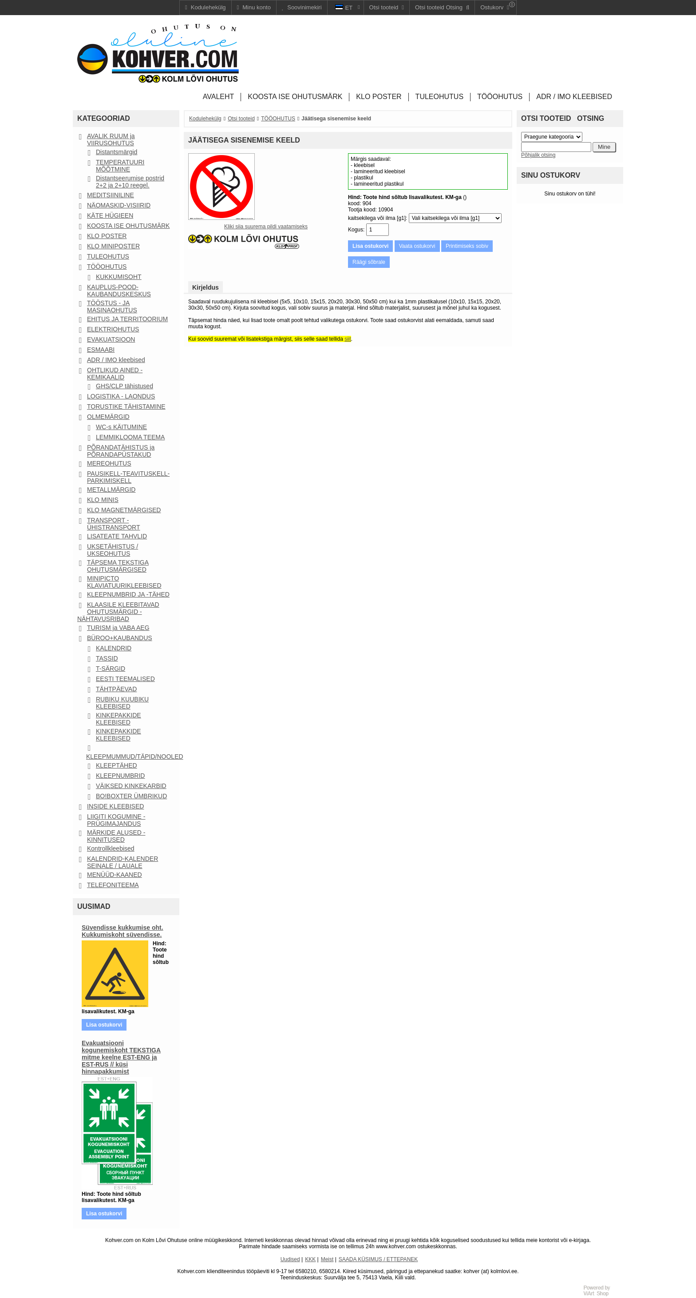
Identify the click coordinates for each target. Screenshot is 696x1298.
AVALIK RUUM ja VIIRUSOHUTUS (111, 139)
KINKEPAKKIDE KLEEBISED (118, 719)
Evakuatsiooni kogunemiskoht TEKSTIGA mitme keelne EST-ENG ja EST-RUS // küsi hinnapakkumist (121, 1057)
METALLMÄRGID (111, 489)
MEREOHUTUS (109, 463)
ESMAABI (101, 349)
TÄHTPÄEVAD (116, 689)
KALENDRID (113, 648)
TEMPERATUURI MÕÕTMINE (120, 166)
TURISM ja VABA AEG (118, 627)
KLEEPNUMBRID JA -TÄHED (128, 594)
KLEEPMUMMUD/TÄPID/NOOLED (134, 756)
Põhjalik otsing (538, 155)
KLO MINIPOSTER (113, 246)
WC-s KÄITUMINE (121, 426)
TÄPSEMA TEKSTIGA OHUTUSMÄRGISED (118, 566)
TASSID (107, 658)
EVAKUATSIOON (111, 339)
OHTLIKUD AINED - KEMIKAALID (114, 373)
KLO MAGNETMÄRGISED (124, 510)
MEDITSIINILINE (110, 195)
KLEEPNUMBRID (120, 775)
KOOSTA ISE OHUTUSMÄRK (128, 225)
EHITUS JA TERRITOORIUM (127, 319)
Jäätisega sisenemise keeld (336, 118)
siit (347, 339)
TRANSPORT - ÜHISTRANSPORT (113, 524)
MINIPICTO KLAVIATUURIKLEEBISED (124, 582)
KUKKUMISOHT (119, 276)
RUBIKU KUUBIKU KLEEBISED (122, 703)
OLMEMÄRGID (108, 416)
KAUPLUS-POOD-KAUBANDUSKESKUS (119, 290)
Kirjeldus (205, 287)
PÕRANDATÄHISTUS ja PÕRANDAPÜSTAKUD (120, 451)
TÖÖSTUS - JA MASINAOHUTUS (112, 306)
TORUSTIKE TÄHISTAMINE (126, 406)
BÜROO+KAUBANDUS (119, 637)
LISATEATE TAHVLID (117, 536)
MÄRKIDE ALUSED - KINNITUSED (116, 836)
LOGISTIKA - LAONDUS (121, 396)
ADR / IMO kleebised (116, 359)
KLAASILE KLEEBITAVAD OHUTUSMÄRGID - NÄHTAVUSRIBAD (118, 611)
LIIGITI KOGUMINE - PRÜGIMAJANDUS (116, 820)
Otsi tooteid (241, 118)
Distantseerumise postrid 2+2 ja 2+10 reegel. (130, 182)
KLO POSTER (107, 235)
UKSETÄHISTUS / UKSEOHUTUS (112, 550)
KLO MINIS (103, 499)
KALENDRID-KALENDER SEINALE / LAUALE (122, 862)
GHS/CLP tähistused (124, 386)
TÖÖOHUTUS (107, 266)
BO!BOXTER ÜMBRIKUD (131, 796)
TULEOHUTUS (108, 256)
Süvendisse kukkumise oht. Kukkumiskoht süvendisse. (122, 931)
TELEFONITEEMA (113, 884)
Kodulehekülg (205, 118)
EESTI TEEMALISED (125, 678)
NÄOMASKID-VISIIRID (118, 205)
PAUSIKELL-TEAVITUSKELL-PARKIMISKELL (128, 477)
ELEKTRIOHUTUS (113, 329)
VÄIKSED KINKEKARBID (131, 785)
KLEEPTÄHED (116, 765)
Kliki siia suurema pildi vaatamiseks (266, 226)
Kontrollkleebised (110, 848)
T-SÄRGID (110, 668)
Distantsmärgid (116, 151)
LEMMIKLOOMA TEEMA (130, 437)
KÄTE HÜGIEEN (110, 215)
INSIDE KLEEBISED (115, 806)
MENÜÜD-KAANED (114, 874)
